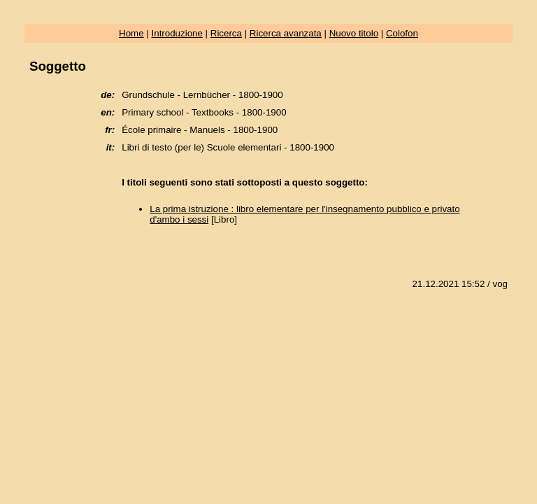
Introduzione (177, 33)
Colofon (402, 33)
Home (131, 33)
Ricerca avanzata (286, 33)
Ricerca (226, 33)
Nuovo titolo (353, 33)
